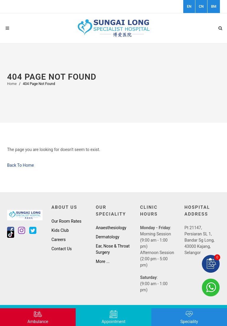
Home (12, 84)
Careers (58, 239)
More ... (103, 261)
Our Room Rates (66, 221)
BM (213, 6)
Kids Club (60, 230)
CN (201, 6)
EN (189, 6)
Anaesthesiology (111, 227)
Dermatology (107, 237)
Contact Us (61, 248)
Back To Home (20, 165)
